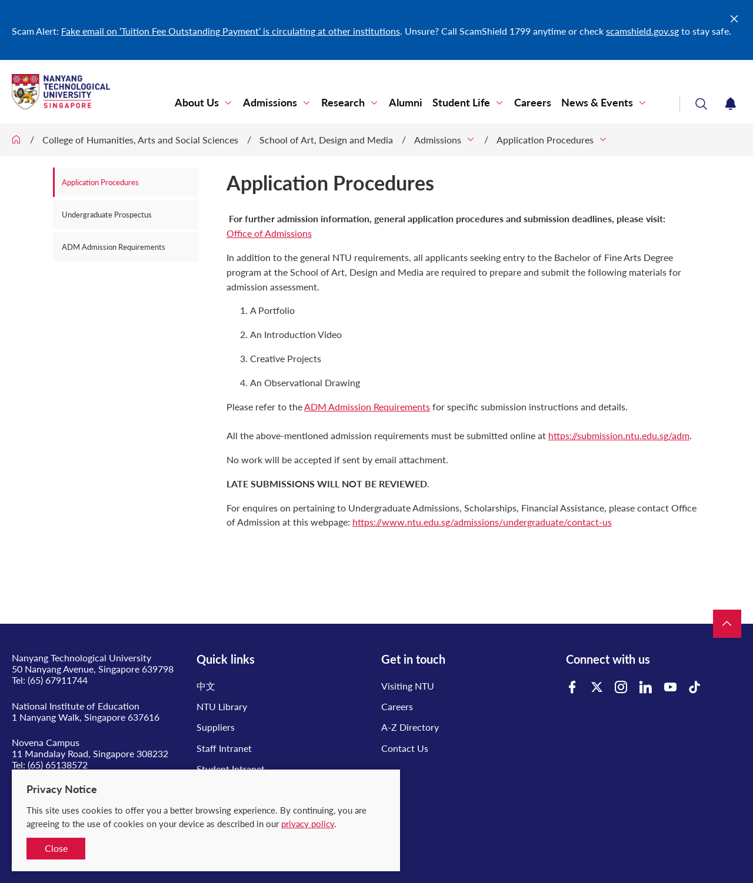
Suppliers (215, 727)
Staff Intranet (224, 748)
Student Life (461, 102)
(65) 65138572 (58, 764)
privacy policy (307, 823)
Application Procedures (545, 139)
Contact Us (404, 748)
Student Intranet (230, 768)
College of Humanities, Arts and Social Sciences (140, 139)
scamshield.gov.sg (642, 30)
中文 (205, 685)
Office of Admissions (269, 233)
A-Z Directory (410, 727)
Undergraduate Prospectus (107, 214)
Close (56, 848)
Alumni (405, 102)
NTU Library (221, 706)
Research (343, 102)
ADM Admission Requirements (113, 247)
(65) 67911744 (58, 679)
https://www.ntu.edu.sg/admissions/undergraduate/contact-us (482, 521)
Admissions (270, 102)
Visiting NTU (407, 685)
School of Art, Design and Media (326, 139)
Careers (532, 102)
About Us (197, 102)
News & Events (597, 102)
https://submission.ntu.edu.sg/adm (618, 435)
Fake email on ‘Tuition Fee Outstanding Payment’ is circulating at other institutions (230, 30)
